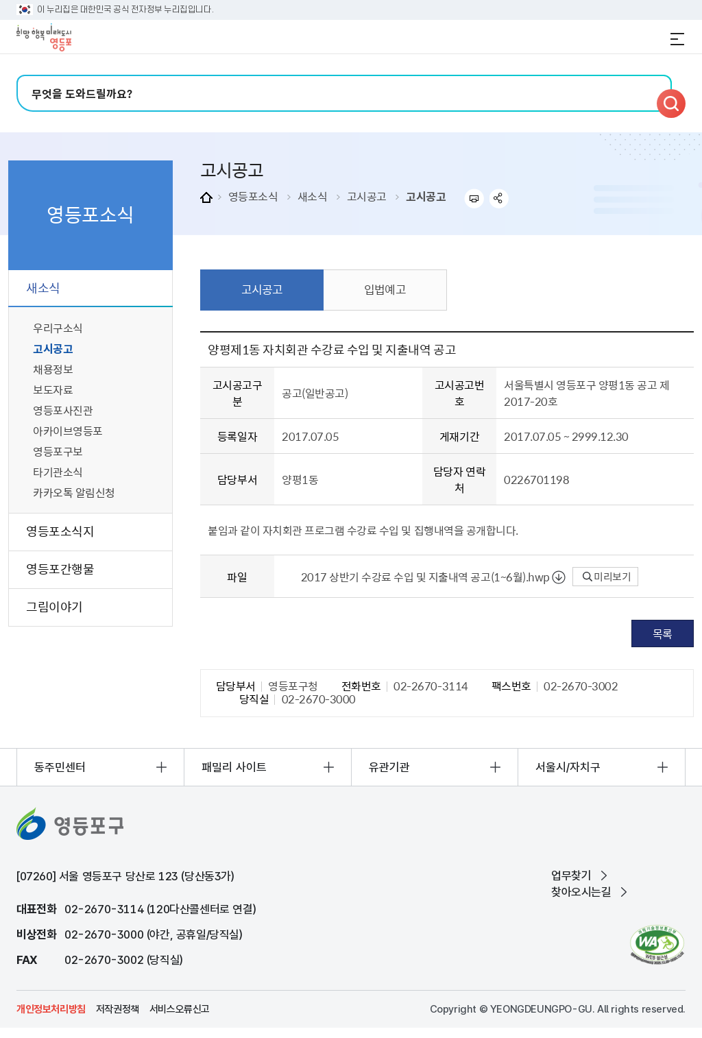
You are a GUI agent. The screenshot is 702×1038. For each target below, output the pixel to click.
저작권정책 (117, 1009)
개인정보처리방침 (51, 1009)
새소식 (313, 196)
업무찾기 (571, 875)
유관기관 (389, 767)
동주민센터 (60, 767)
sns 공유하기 (499, 198)
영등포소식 (253, 196)
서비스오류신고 (179, 1009)
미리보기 (607, 576)
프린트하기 (474, 198)
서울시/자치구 (568, 767)
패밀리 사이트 (234, 767)
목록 (663, 633)
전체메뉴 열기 (677, 39)
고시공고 (367, 196)
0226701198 (536, 479)
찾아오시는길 (581, 892)
